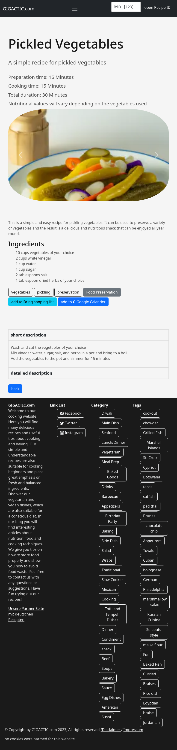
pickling (43, 292)
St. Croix (150, 457)
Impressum (133, 729)
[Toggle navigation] (74, 8)
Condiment (111, 639)
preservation (68, 292)
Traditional (111, 569)
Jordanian (151, 722)
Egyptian (150, 703)
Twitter (68, 423)
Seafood (109, 432)
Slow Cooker (112, 579)
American (110, 707)
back (15, 388)
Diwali (107, 413)
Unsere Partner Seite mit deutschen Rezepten (26, 614)
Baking (108, 531)
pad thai (150, 506)
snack (107, 649)
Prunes (149, 515)
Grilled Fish (152, 432)
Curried (149, 674)
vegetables (20, 292)
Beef (105, 658)
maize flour (153, 644)
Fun (146, 654)
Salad (106, 550)
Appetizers (111, 506)
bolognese (152, 569)
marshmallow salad (155, 602)
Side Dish (110, 540)
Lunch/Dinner (113, 442)
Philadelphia (154, 589)
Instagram (71, 432)
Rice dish (150, 693)
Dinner (107, 629)
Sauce (107, 687)
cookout (150, 413)
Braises (149, 683)
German (150, 579)
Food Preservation (102, 292)
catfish (149, 496)
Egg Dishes (111, 697)
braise (148, 712)
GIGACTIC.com (18, 9)
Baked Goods (112, 474)
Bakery (108, 678)
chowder (150, 423)
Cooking (109, 599)
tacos (147, 486)
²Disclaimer (111, 729)
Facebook (70, 413)
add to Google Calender (83, 301)
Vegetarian (111, 452)
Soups (107, 668)
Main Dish (110, 423)
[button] (20, 155)
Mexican (109, 589)
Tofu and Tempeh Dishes (112, 614)
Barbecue (110, 496)
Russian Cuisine (154, 617)
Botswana (151, 477)
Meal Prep (110, 461)
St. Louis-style (154, 632)
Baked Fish (152, 664)
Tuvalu (148, 550)
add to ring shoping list (32, 301)
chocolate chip (154, 528)
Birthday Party (112, 518)
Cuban (148, 560)
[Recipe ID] (126, 7)
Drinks (107, 486)
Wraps (107, 560)
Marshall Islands (154, 445)
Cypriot (149, 467)
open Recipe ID (157, 7)
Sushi (106, 716)
